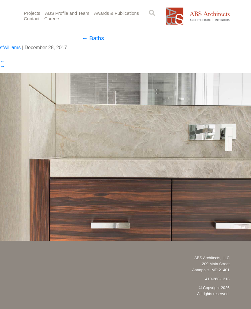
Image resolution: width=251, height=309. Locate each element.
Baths (93, 38)
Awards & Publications (116, 13)
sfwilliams (10, 47)
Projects (32, 13)
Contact (32, 18)
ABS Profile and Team (67, 13)
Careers (52, 18)
